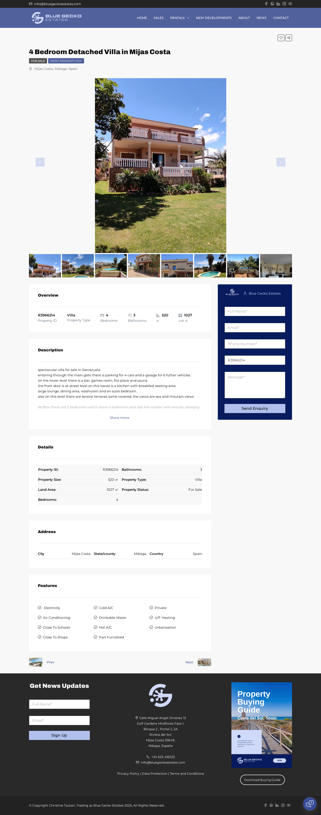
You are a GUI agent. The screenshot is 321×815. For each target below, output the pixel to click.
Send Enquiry (255, 408)
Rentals (177, 18)
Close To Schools (56, 627)
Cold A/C (106, 608)
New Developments (214, 18)
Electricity (51, 608)
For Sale (38, 61)
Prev (50, 662)
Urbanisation (165, 627)
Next (189, 662)
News (262, 18)
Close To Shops (55, 637)
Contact (281, 18)
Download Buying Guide (262, 780)
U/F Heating (165, 617)
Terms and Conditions (187, 774)
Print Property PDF (66, 61)
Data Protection (154, 774)
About (244, 18)
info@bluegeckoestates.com (163, 762)
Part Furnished (111, 637)
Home (142, 18)
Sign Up (59, 735)
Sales (159, 18)
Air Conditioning (56, 617)
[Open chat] (310, 804)
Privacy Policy (128, 774)
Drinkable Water (112, 617)
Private (161, 608)
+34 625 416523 (163, 757)
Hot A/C (105, 627)
